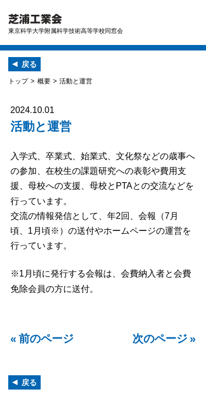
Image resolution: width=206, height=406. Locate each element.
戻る (29, 64)
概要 (44, 81)
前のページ (46, 338)
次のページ (159, 338)
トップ (18, 81)
